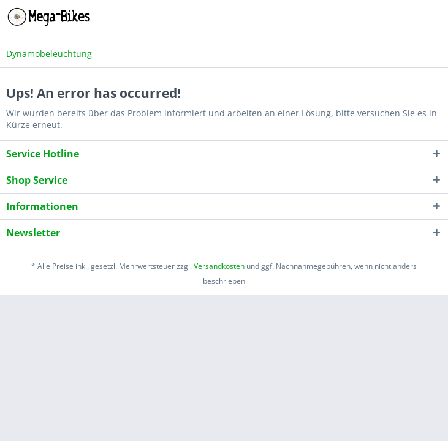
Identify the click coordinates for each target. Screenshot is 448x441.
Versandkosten (219, 266)
